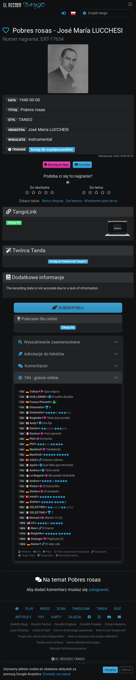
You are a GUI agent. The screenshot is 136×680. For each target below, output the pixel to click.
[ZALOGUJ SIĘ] (63, 13)
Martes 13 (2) (53, 517)
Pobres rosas (25, 110)
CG (33, 523)
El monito (46, 438)
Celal (33, 459)
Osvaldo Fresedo (90, 624)
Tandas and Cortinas (49, 642)
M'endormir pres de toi (100, 201)
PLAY (29, 609)
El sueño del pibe (62, 396)
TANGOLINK (81, 609)
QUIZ (117, 609)
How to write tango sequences (73, 630)
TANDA (102, 609)
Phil (32, 438)
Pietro (34, 486)
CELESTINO (37, 507)
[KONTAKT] (119, 617)
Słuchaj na (56, 164)
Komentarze (33, 365)
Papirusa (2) (55, 538)
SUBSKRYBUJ (68, 307)
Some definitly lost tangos (83, 642)
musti (33, 496)
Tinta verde (52, 470)
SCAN (61, 609)
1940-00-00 (23, 100)
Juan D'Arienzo (19, 630)
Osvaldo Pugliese (65, 624)
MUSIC (45, 609)
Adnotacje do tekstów (41, 353)
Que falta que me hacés (58, 465)
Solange (36, 538)
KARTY (56, 617)
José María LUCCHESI (37, 130)
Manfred (35, 449)
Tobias (34, 391)
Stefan (34, 491)
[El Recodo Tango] (17, 609)
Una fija (47, 423)
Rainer (35, 544)
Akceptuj (110, 669)
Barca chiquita (52, 201)
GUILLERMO (38, 396)
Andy (33, 423)
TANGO (19, 120)
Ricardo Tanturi (41, 624)
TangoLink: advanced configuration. (41, 636)
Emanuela (36, 407)
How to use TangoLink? (111, 630)
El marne (48, 528)
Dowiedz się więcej (57, 674)
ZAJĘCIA (74, 617)
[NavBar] (130, 4)
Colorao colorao (52, 459)
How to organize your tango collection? (93, 636)
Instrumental (29, 139)
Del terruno (74, 201)
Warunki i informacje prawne (68, 648)
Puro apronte (52, 433)
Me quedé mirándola (62, 475)
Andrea (34, 470)
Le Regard (36, 475)
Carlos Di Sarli (41, 630)
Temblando (53, 449)
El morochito (51, 486)
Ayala (33, 465)
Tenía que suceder (58, 417)
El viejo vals (52, 544)
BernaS (34, 517)
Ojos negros (51, 391)
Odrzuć (126, 669)
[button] (73, 13)
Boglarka (36, 417)
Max (34, 528)
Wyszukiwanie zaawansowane (49, 341)
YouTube (82, 164)
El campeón (51, 491)
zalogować (98, 589)
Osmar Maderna (115, 624)
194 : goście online (38, 377)
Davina (34, 428)
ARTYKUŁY (23, 617)
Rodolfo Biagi (19, 624)
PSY (41, 617)
